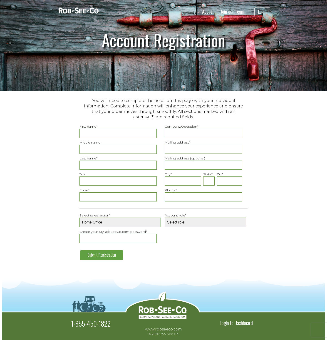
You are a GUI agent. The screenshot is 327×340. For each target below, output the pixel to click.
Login (262, 11)
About (207, 11)
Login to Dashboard (236, 322)
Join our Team (232, 11)
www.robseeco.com (163, 329)
